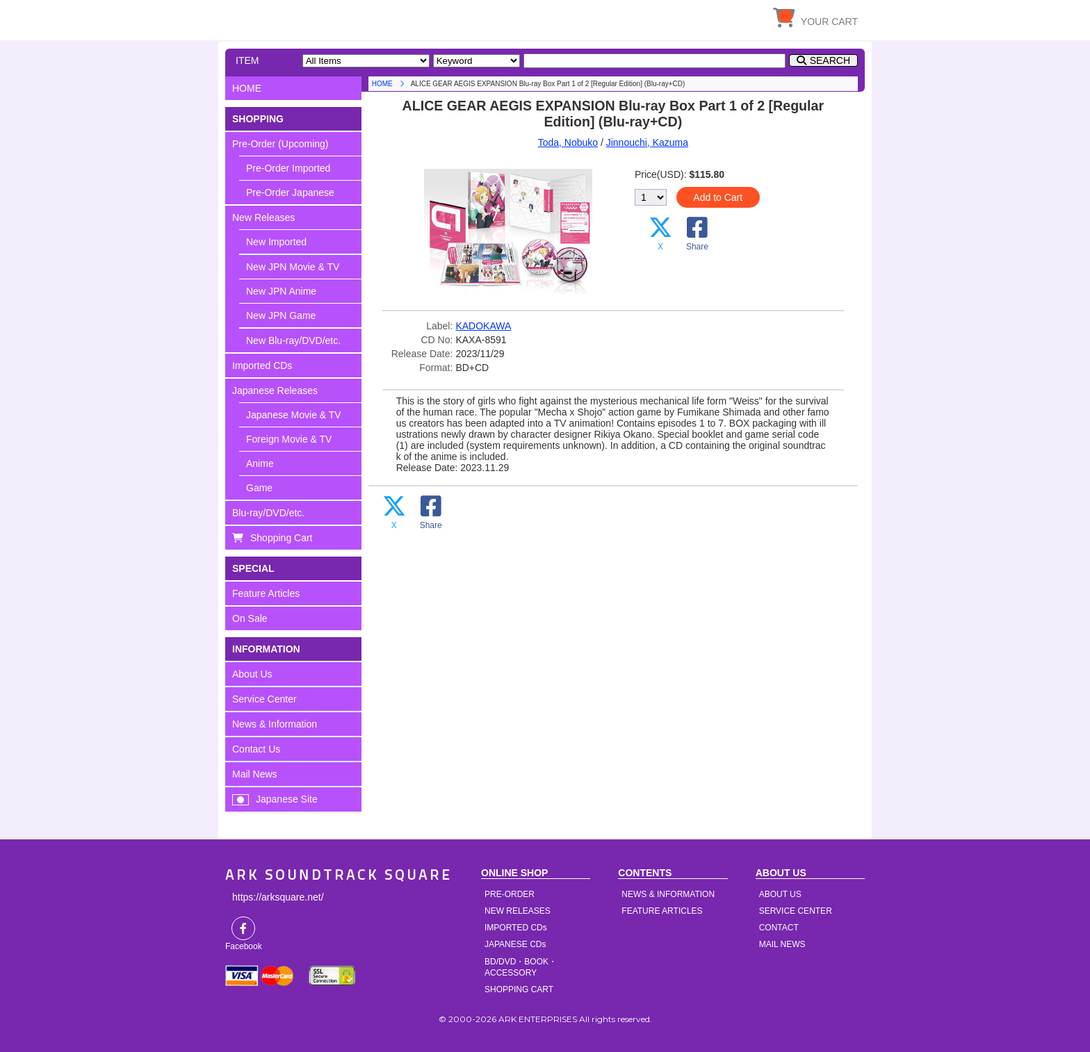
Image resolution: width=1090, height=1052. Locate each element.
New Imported (276, 241)
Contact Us (256, 749)
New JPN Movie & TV (292, 266)
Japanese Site (287, 799)
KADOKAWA (483, 325)
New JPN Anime (281, 291)
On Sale (250, 618)
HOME (353, 17)
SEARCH (830, 60)
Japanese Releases (275, 390)
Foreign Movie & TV (289, 439)
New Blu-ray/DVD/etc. (293, 340)
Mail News (254, 774)
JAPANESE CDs (515, 944)
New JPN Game (281, 315)
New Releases (263, 217)
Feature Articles (266, 593)
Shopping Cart (281, 537)
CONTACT (779, 927)
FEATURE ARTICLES (661, 911)
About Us (252, 674)
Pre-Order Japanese (290, 192)
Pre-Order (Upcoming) (280, 143)
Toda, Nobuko (568, 142)
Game (259, 487)
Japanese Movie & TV (293, 414)
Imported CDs (262, 365)
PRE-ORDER (510, 894)
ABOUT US (780, 894)
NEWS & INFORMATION (668, 894)
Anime (260, 463)
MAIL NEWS (782, 944)
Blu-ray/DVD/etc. (268, 512)
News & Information (274, 724)
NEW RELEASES (518, 911)
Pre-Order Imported (288, 168)
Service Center (264, 699)
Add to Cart (717, 197)
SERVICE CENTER (795, 911)
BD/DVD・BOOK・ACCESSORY (521, 967)
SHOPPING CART (519, 989)
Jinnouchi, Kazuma (647, 142)
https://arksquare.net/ (278, 897)
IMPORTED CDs (516, 927)
